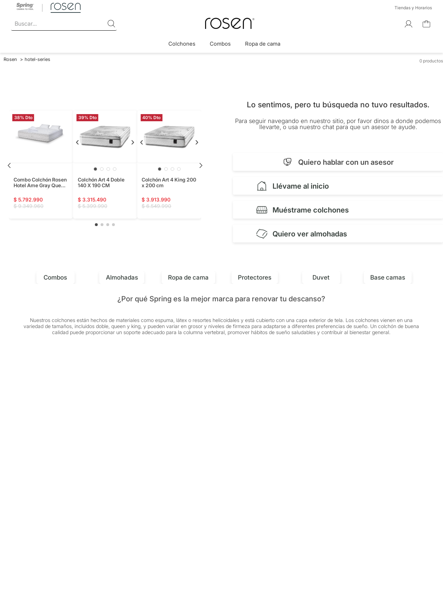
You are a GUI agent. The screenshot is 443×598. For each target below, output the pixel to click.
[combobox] (64, 24)
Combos (220, 44)
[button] (96, 224)
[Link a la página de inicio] (10, 59)
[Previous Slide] (9, 165)
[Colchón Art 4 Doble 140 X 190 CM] (105, 165)
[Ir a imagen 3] (108, 169)
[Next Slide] (200, 165)
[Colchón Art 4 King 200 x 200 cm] (169, 165)
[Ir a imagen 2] (101, 169)
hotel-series (37, 59)
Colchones (181, 44)
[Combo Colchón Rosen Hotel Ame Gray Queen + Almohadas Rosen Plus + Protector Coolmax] (41, 165)
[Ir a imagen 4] (114, 169)
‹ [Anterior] (77, 141)
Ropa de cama (262, 44)
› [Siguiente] (132, 141)
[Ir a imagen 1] (95, 169)
